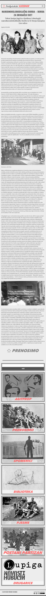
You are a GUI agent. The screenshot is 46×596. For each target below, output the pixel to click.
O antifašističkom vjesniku (9, 592)
